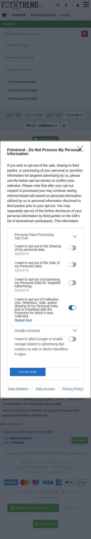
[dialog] (45, 269)
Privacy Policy (72, 389)
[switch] (72, 247)
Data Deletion (18, 389)
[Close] (81, 150)
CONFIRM (28, 372)
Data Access (45, 389)
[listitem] (45, 236)
